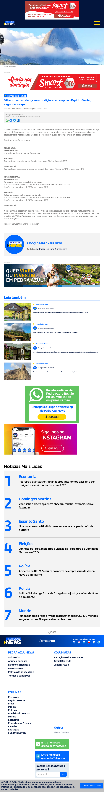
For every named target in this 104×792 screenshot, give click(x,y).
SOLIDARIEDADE (17, 732)
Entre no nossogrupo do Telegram (50, 756)
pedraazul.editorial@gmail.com (51, 248)
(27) (47, 641)
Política (12, 710)
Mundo (12, 716)
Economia (13, 719)
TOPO (52, 632)
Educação (13, 729)
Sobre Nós (14, 657)
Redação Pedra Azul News (68, 657)
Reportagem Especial (20, 723)
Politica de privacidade (21, 672)
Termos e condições (19, 675)
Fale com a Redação (19, 664)
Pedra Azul (14, 697)
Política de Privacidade (13, 787)
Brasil (11, 703)
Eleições (12, 726)
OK (63, 774)
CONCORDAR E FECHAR (91, 786)
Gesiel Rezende (62, 661)
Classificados (61, 732)
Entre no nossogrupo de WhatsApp (51, 744)
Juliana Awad (61, 664)
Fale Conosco (15, 668)
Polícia (12, 706)
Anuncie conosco (17, 661)
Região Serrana (16, 700)
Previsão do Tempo (19, 713)
